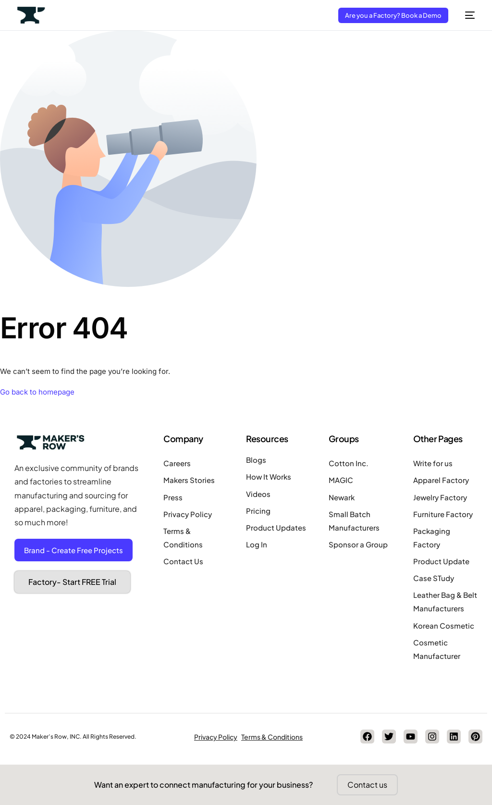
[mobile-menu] (466, 15)
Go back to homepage (37, 391)
